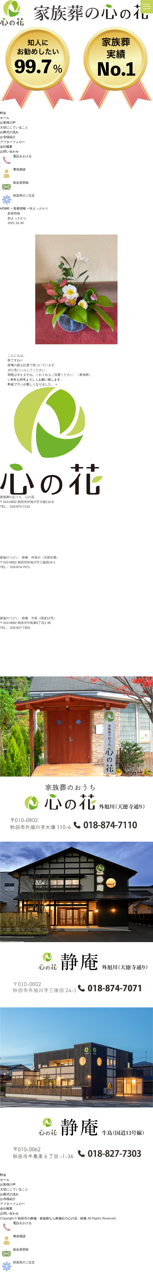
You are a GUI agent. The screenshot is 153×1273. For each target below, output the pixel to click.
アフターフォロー (12, 142)
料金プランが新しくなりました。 (31, 384)
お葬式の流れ (9, 132)
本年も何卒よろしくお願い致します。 (36, 379)
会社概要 (6, 146)
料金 (3, 113)
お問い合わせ (9, 151)
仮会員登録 (14, 182)
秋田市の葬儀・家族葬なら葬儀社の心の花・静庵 (52, 1218)
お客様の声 (8, 122)
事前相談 (13, 169)
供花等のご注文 (17, 195)
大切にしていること (14, 127)
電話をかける (16, 156)
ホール (4, 118)
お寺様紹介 (8, 137)
